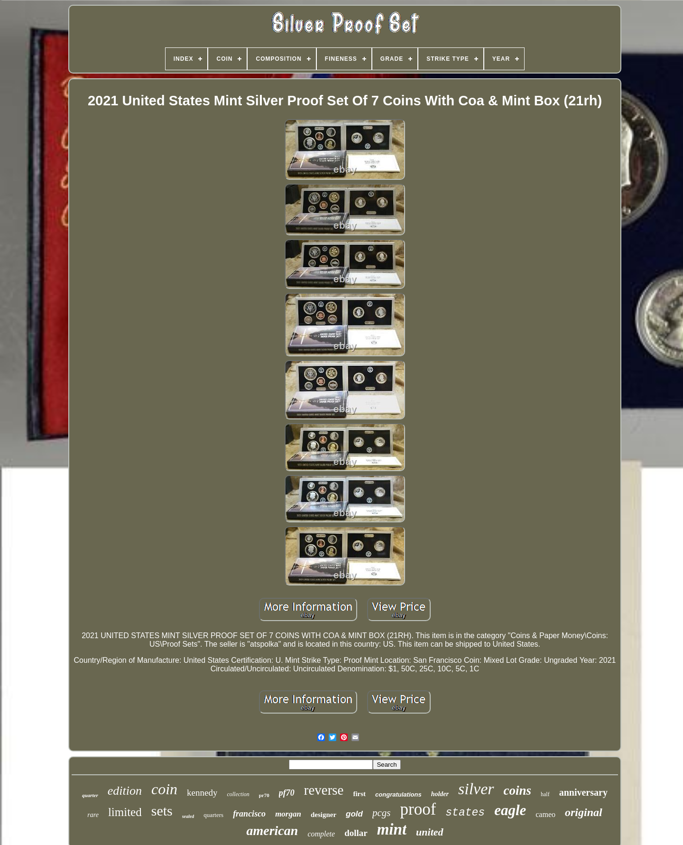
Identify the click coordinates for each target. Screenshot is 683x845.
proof (418, 809)
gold (354, 813)
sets (162, 810)
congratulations (398, 794)
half (545, 794)
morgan (288, 813)
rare (93, 814)
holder (440, 794)
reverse (324, 790)
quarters (213, 814)
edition (125, 791)
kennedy (202, 793)
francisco (249, 813)
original (583, 812)
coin (164, 789)
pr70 (264, 795)
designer (323, 814)
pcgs (381, 812)
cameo (545, 814)
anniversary (583, 792)
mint (391, 829)
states (465, 813)
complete (321, 834)
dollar (356, 833)
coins (518, 790)
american (272, 830)
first (359, 794)
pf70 (287, 793)
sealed (188, 816)
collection (238, 794)
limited (125, 812)
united (429, 832)
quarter (90, 795)
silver (476, 789)
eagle (510, 810)
